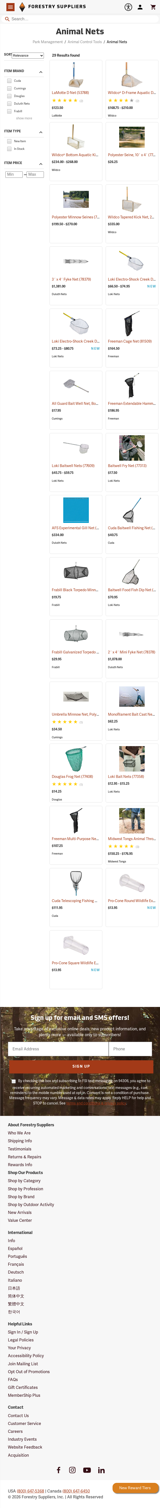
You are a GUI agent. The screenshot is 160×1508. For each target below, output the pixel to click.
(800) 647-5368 (30, 1491)
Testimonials (19, 1149)
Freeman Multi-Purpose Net (81, 839)
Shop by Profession (25, 1189)
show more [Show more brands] (24, 118)
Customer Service (24, 1423)
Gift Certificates (23, 1387)
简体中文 (16, 1296)
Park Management (48, 42)
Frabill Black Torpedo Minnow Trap (86, 590)
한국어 (14, 1311)
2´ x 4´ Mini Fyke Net (131, 652)
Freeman (113, 356)
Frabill (56, 605)
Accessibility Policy (26, 1355)
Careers (15, 1431)
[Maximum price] (35, 174)
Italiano (15, 1280)
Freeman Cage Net (130, 341)
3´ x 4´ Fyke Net (71, 279)
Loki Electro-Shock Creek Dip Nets (86, 341)
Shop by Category (24, 1180)
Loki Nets (114, 294)
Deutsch (16, 1272)
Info (11, 1240)
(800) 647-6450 (76, 1491)
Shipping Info (20, 1141)
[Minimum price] (14, 174)
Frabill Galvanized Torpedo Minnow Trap (91, 652)
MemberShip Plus (24, 1395)
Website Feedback (25, 1447)
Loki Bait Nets (126, 776)
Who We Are (19, 1133)
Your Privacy (19, 1348)
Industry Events (22, 1439)
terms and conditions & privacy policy (96, 1103)
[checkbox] (9, 80)
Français (16, 1264)
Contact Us (18, 1415)
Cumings (57, 418)
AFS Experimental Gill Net (79, 528)
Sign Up (81, 1067)
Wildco (112, 115)
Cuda (111, 542)
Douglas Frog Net (72, 776)
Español (15, 1248)
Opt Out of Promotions (29, 1371)
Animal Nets (117, 42)
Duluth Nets (59, 294)
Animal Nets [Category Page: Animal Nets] (80, 32)
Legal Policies (21, 1340)
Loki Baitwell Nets (73, 465)
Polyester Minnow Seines (79, 217)
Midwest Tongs (117, 861)
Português (17, 1256)
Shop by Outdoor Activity (31, 1204)
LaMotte (57, 115)
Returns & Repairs (24, 1157)
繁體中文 (16, 1304)
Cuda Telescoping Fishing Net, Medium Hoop (95, 901)
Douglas (57, 799)
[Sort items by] (28, 56)
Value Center (20, 1220)
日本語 (14, 1288)
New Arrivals (20, 1212)
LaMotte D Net (70, 92)
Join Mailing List (23, 1364)
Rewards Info (20, 1164)
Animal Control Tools (85, 42)
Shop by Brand (21, 1196)
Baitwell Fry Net (127, 465)
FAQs (13, 1379)
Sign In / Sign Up (23, 1332)
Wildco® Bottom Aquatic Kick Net (85, 155)
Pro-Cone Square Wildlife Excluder (86, 963)
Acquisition (18, 1455)
